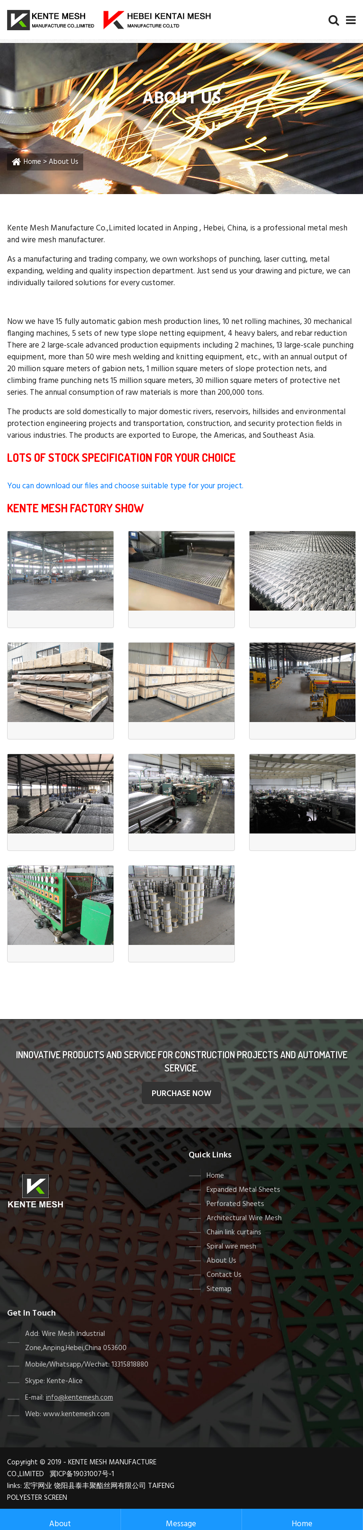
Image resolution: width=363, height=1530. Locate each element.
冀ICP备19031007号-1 (82, 1474)
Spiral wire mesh (231, 1246)
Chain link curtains (234, 1232)
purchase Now (181, 1094)
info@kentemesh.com (79, 1397)
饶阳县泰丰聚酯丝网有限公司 (100, 1486)
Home (32, 162)
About (60, 1520)
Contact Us (224, 1275)
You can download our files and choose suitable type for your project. (125, 486)
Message (181, 1520)
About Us (221, 1260)
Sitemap (219, 1289)
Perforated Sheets (235, 1204)
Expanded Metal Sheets (243, 1190)
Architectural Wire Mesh (244, 1218)
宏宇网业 (38, 1486)
